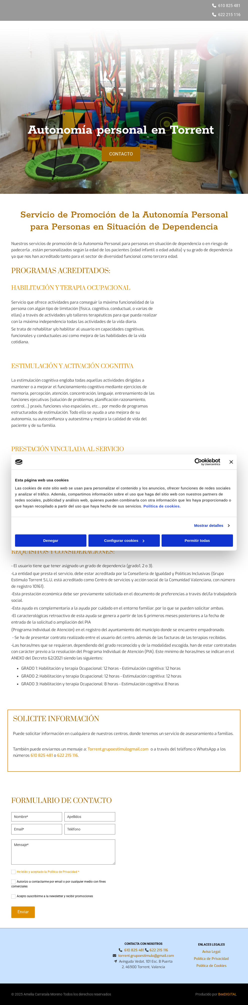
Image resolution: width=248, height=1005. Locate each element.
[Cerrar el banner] (231, 462)
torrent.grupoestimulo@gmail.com (146, 955)
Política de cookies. (162, 506)
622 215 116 (67, 755)
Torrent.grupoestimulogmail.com (118, 749)
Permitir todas (197, 540)
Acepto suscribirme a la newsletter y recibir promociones (55, 896)
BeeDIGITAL (227, 994)
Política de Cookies (211, 965)
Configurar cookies (124, 540)
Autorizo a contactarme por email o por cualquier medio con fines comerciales (58, 884)
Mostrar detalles (208, 525)
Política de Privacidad (211, 958)
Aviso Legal (211, 951)
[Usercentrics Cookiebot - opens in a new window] (198, 462)
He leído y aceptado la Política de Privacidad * (48, 872)
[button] (121, 154)
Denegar (50, 540)
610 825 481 (229, 5)
